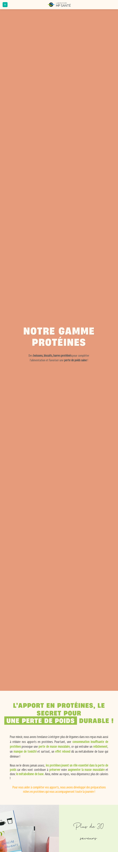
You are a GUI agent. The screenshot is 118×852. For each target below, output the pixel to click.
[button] (5, 4)
